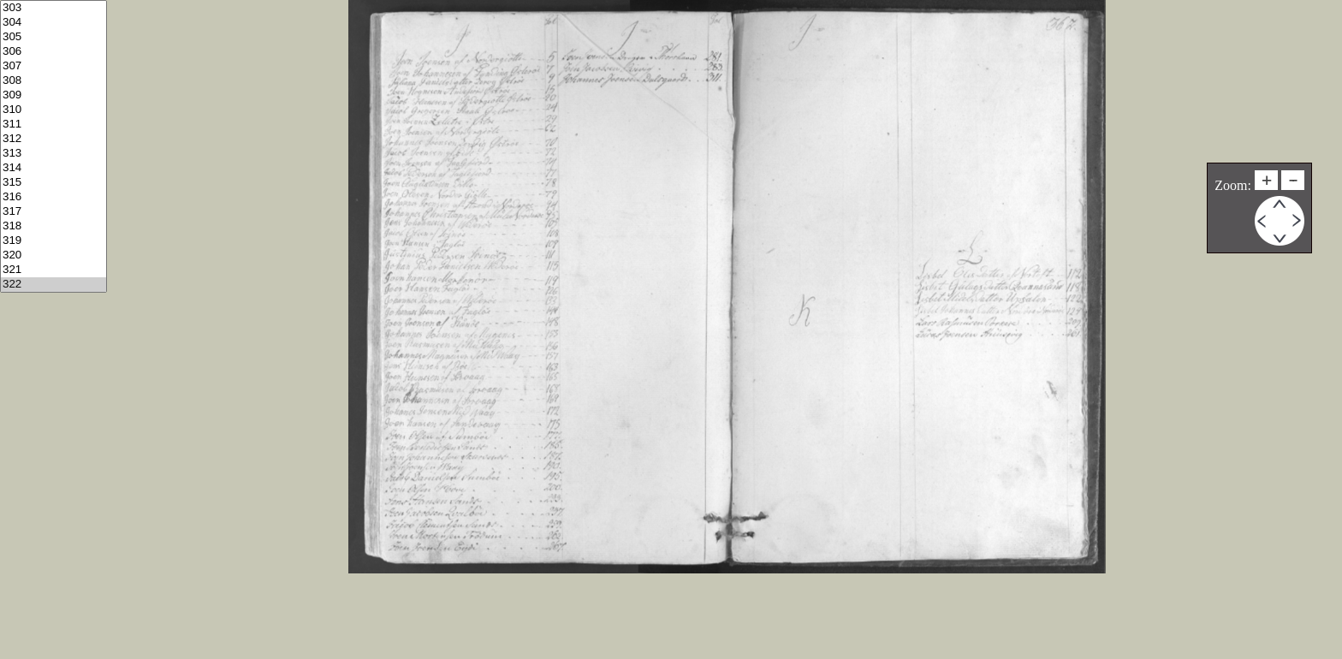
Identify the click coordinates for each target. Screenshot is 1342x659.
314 (53, 168)
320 (53, 255)
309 (53, 95)
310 (53, 110)
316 (53, 197)
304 (53, 22)
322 (53, 284)
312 (53, 139)
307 (53, 66)
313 (53, 153)
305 (53, 37)
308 (53, 81)
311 (53, 124)
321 (53, 270)
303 (53, 8)
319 (53, 241)
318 (53, 226)
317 (53, 212)
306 (53, 52)
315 (53, 182)
